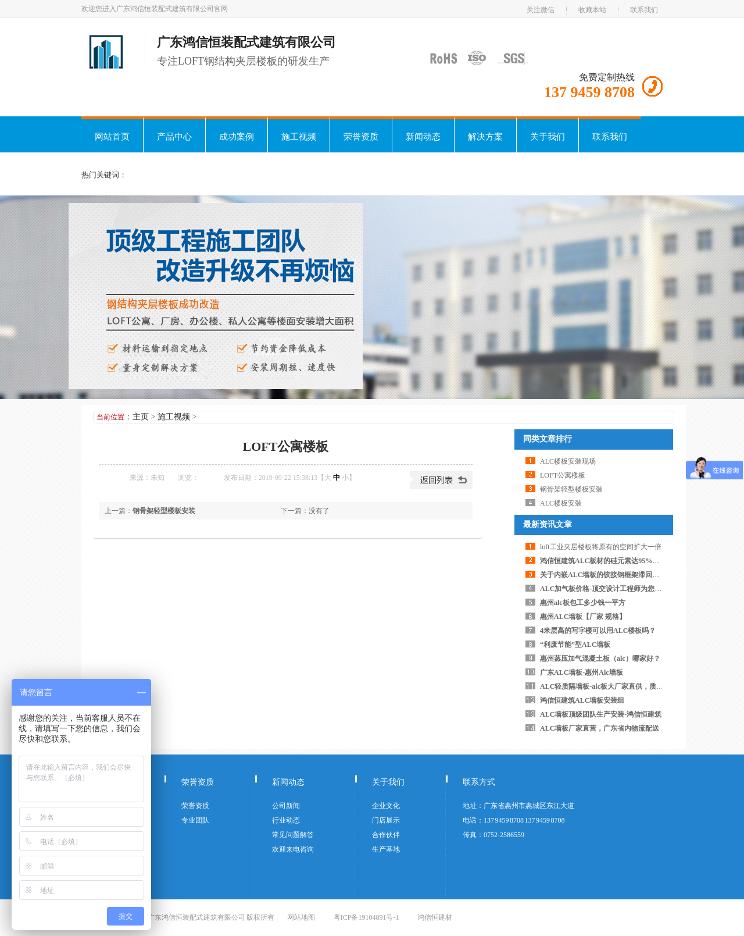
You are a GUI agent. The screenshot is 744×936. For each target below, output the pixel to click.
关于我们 (547, 136)
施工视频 (298, 136)
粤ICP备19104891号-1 (366, 917)
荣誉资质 (361, 136)
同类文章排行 (547, 439)
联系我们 (644, 10)
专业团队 (195, 820)
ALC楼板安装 (561, 503)
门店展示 (386, 820)
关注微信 (541, 10)
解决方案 (485, 136)
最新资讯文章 (547, 524)
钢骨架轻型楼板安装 (164, 511)
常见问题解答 (293, 835)
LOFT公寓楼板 (562, 475)
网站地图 (301, 917)
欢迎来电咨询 (293, 849)
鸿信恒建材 (434, 917)
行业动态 (286, 820)
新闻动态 (423, 136)
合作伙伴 (386, 835)
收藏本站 (592, 10)
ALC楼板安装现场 (568, 461)
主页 (141, 416)
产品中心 (174, 136)
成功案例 (236, 136)
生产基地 (386, 849)
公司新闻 (286, 806)
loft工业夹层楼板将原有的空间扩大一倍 (600, 547)
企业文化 (386, 806)
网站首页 (112, 136)
